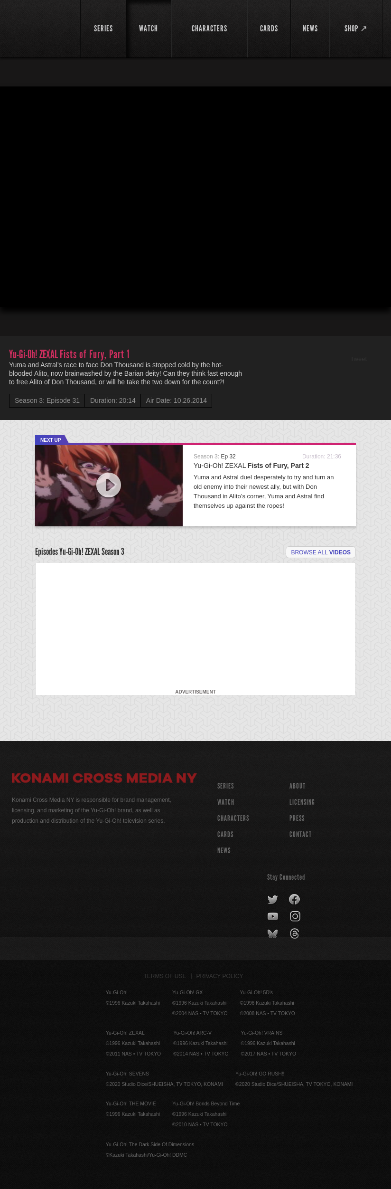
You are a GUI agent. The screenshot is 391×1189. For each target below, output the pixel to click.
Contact (300, 834)
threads (296, 934)
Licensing (302, 802)
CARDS (225, 834)
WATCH (225, 802)
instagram (296, 917)
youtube (273, 917)
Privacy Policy (219, 976)
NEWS (224, 850)
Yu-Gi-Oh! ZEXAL (251, 465)
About (297, 785)
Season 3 (113, 551)
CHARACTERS (233, 818)
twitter (273, 899)
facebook (295, 899)
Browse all (321, 552)
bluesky (273, 934)
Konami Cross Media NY (104, 779)
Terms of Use (165, 976)
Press (297, 818)
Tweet (358, 358)
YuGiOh (40, 28)
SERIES (225, 785)
